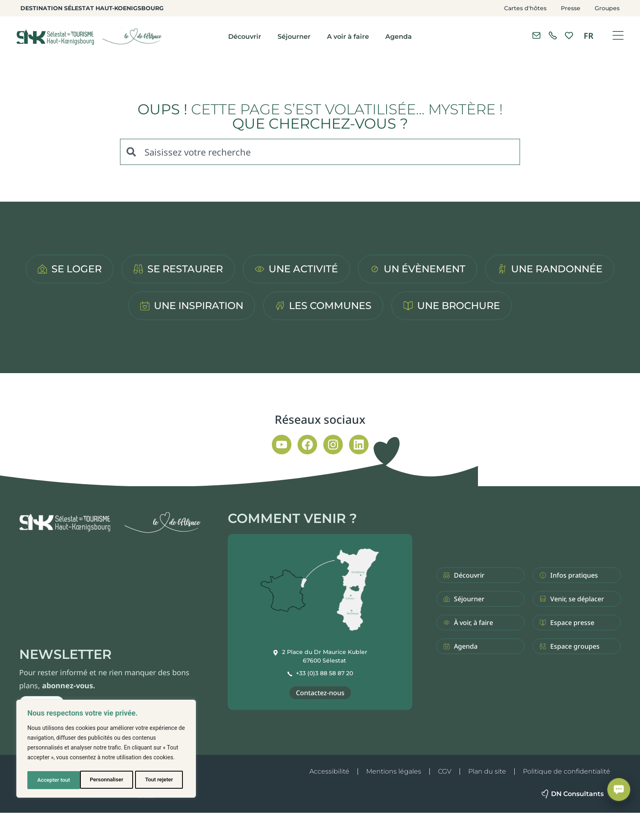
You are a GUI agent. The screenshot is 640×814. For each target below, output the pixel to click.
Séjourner (294, 36)
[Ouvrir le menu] (618, 35)
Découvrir (244, 36)
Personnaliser (53, 780)
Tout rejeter (106, 780)
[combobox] (320, 152)
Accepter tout (159, 780)
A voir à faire (348, 36)
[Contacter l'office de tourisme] (536, 35)
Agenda (398, 36)
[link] (553, 35)
